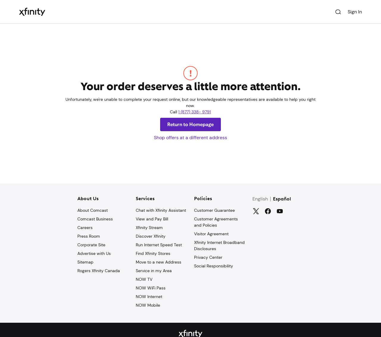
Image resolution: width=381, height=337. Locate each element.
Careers (85, 227)
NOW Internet (149, 296)
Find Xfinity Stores (153, 253)
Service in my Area (154, 270)
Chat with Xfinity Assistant (161, 210)
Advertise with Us (94, 253)
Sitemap (85, 262)
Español (282, 199)
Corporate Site (91, 244)
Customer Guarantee (214, 210)
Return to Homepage (190, 124)
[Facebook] (267, 211)
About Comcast (92, 210)
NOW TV (144, 279)
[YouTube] (279, 211)
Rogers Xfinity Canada (98, 270)
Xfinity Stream (149, 227)
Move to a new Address (158, 262)
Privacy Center (208, 257)
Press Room (88, 236)
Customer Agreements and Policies (216, 222)
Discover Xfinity (150, 236)
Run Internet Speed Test (159, 244)
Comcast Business (95, 219)
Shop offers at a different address (190, 137)
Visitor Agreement (211, 233)
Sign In (355, 12)
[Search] (338, 12)
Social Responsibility (213, 266)
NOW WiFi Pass (150, 288)
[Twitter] (256, 211)
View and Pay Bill (152, 219)
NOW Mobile (148, 305)
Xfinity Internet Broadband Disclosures (219, 245)
